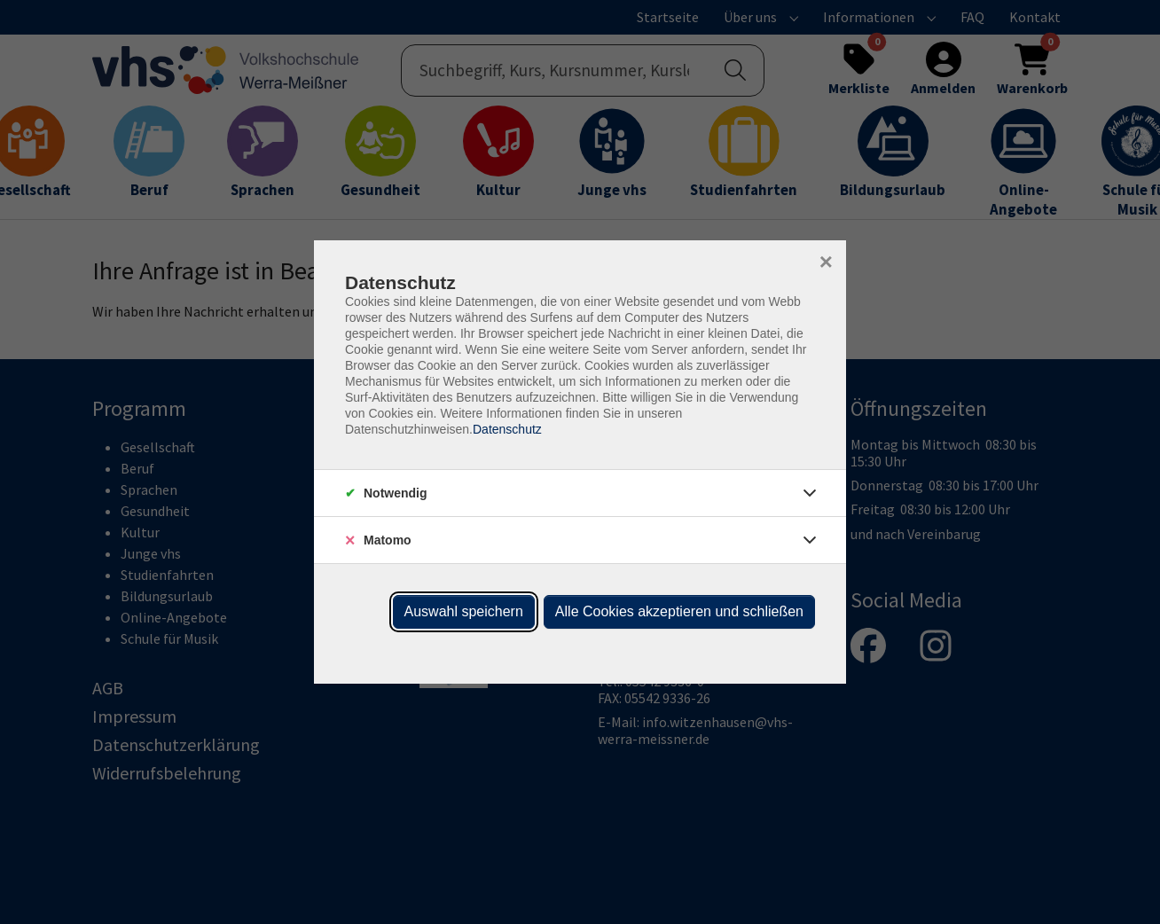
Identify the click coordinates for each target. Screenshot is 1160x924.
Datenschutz (507, 429)
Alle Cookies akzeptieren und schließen (679, 611)
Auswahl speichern (463, 611)
